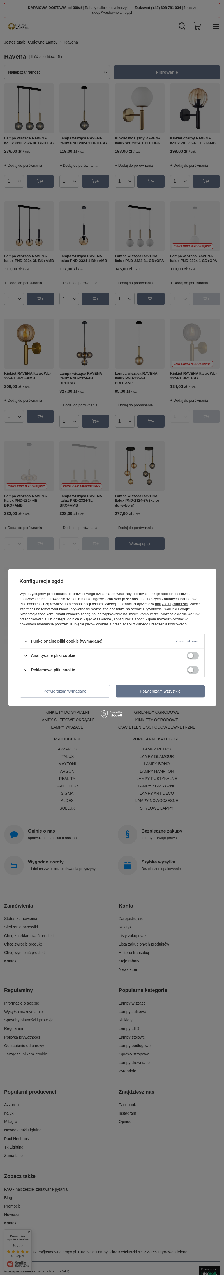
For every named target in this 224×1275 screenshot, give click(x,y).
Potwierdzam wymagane (64, 691)
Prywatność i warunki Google (166, 609)
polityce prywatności (171, 604)
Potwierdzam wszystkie (160, 691)
